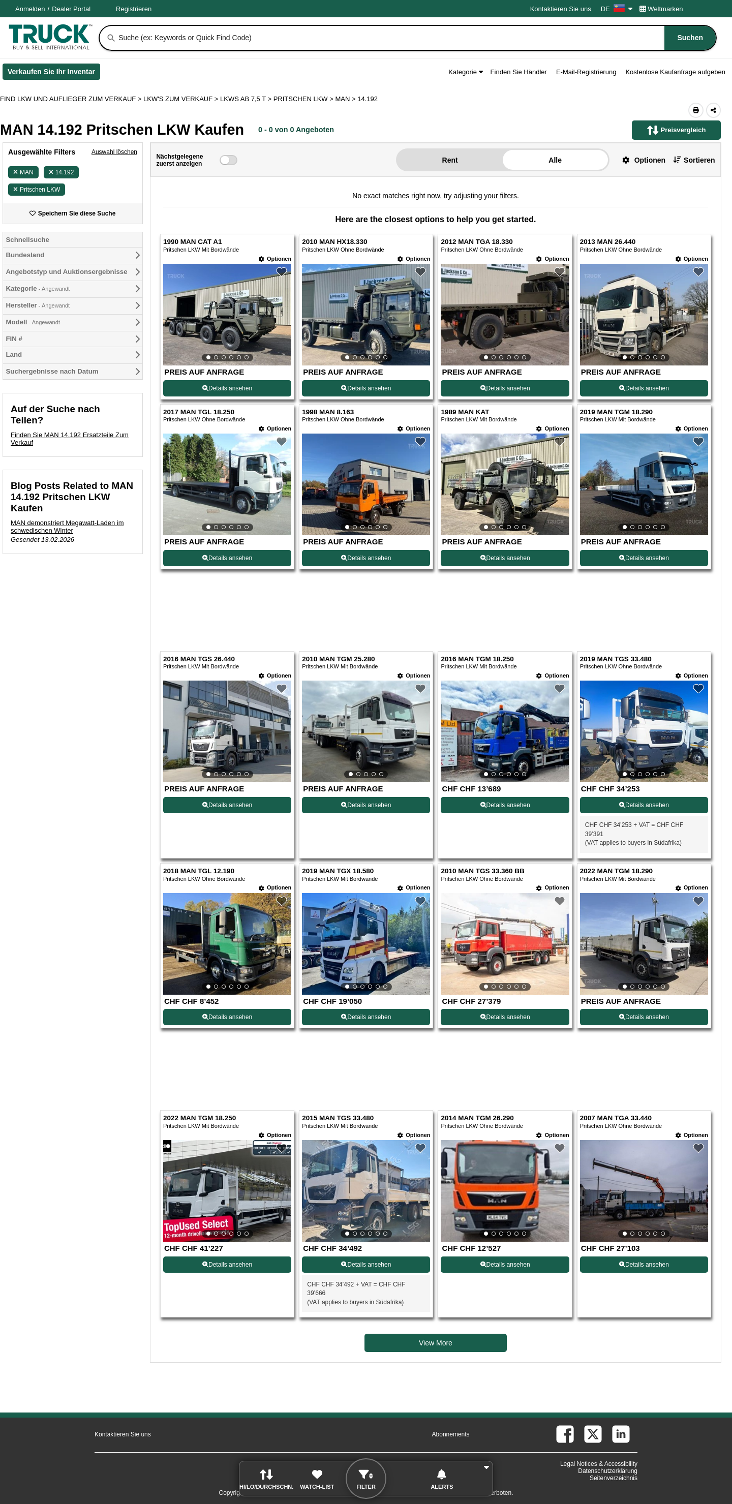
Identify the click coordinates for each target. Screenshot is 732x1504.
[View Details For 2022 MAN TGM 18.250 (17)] (227, 1191)
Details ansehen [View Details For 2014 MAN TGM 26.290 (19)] (505, 1264)
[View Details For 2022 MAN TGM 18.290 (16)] (644, 944)
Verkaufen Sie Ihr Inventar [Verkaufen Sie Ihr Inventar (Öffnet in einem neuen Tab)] (54, 74)
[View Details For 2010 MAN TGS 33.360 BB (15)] (505, 944)
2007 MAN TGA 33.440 (616, 1118)
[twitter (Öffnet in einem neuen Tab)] (593, 1434)
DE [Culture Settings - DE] (616, 9)
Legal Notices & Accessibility (598, 1463)
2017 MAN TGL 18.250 (198, 412)
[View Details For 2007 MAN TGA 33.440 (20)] (644, 1191)
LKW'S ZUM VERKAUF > (181, 99)
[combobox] (416, 38)
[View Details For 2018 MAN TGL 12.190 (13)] (227, 944)
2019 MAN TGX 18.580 (338, 871)
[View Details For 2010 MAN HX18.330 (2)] (366, 314)
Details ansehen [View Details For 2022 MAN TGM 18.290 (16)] (644, 1017)
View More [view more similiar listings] (435, 1343)
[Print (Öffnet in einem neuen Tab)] (696, 110)
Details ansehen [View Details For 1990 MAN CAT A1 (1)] (227, 388)
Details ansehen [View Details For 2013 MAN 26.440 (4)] (644, 388)
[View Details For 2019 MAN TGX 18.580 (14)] (366, 944)
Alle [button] (555, 160)
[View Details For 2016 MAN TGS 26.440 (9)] (227, 731)
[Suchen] (111, 38)
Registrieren (133, 9)
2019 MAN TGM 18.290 (616, 412)
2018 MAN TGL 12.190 (198, 871)
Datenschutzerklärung (607, 1471)
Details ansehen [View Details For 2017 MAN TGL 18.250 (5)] (227, 558)
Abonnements (451, 1434)
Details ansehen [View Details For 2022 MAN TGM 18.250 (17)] (227, 1264)
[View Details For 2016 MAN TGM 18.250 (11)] (505, 731)
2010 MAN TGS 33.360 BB (482, 871)
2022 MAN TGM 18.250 (199, 1118)
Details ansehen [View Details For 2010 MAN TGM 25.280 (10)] (366, 805)
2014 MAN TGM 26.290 (477, 1118)
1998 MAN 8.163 (328, 412)
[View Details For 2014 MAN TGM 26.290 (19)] (505, 1191)
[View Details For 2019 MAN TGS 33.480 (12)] (644, 731)
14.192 (61, 172)
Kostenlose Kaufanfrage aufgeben (675, 72)
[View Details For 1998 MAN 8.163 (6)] (366, 484)
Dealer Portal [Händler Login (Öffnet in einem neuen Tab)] (71, 9)
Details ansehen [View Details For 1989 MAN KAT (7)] (505, 558)
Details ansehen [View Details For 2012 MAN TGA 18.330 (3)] (505, 388)
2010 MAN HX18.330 (334, 241)
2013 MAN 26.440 (608, 241)
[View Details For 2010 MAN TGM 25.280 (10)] (366, 731)
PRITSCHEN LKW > (304, 99)
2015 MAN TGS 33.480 (338, 1118)
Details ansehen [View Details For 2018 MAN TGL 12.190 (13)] (227, 1017)
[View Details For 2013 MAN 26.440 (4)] (644, 314)
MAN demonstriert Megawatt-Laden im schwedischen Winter (67, 526)
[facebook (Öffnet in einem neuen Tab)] (565, 1434)
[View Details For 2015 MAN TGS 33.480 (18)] (366, 1191)
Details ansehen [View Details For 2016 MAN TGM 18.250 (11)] (505, 805)
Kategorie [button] (465, 72)
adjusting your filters (485, 196)
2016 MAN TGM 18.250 (477, 659)
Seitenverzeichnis (613, 1478)
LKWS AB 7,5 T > (246, 99)
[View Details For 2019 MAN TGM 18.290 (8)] (644, 484)
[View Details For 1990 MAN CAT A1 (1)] (227, 314)
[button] (640, 159)
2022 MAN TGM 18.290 (616, 871)
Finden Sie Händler (519, 72)
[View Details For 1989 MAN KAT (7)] (505, 484)
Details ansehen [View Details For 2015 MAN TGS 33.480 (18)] (366, 1264)
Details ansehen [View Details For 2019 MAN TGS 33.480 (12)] (644, 805)
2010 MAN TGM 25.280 (338, 659)
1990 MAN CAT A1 (192, 241)
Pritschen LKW (36, 189)
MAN (23, 172)
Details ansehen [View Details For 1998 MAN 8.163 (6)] (366, 558)
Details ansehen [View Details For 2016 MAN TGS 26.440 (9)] (227, 805)
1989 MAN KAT (465, 412)
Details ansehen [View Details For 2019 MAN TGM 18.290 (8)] (644, 558)
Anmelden (30, 9)
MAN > (346, 99)
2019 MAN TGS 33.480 (616, 659)
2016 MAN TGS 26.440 (199, 659)
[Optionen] (275, 259)
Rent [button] (450, 160)
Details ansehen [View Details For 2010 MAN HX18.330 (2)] (366, 388)
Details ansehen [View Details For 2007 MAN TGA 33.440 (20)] (644, 1264)
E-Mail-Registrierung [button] (586, 72)
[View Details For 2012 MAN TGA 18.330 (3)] (505, 314)
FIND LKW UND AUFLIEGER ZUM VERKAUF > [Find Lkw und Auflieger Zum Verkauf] (71, 99)
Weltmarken (661, 9)
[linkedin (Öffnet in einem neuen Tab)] (620, 1434)
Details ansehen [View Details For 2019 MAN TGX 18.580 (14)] (366, 1017)
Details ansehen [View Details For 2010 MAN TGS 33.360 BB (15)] (505, 1017)
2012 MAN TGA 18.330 (476, 241)
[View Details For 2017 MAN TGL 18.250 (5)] (227, 484)
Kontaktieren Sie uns (560, 9)
